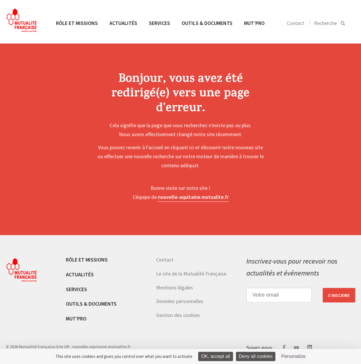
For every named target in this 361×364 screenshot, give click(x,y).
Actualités (123, 23)
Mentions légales (174, 287)
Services (159, 23)
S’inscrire (339, 295)
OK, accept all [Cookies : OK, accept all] (215, 356)
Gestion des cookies (178, 315)
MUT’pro (254, 23)
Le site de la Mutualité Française (191, 273)
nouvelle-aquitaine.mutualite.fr (193, 197)
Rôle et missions (77, 23)
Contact (295, 23)
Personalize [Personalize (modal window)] (293, 356)
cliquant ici (182, 147)
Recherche (325, 23)
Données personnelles (179, 301)
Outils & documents (207, 23)
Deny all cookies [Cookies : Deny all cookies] (256, 356)
